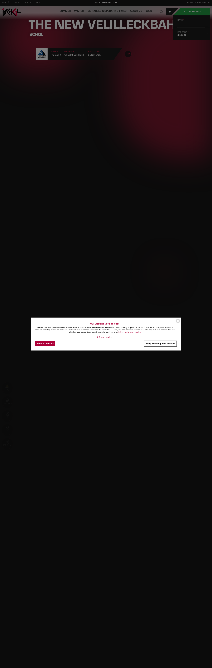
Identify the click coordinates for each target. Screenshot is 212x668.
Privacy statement (126, 332)
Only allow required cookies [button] (160, 343)
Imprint (138, 332)
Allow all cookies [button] (45, 343)
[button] (104, 337)
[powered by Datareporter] (178, 323)
